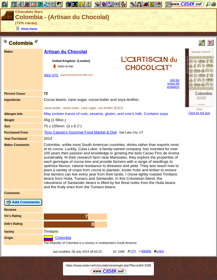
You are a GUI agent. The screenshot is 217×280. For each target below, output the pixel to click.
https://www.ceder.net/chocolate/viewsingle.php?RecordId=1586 (108, 265)
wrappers (173, 86)
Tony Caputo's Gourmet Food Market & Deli (80, 132)
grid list (174, 80)
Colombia (63, 237)
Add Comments (23, 202)
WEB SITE (51, 75)
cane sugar (88, 108)
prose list (173, 83)
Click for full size (199, 113)
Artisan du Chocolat (65, 51)
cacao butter (52, 108)
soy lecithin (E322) (110, 108)
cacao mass (71, 108)
